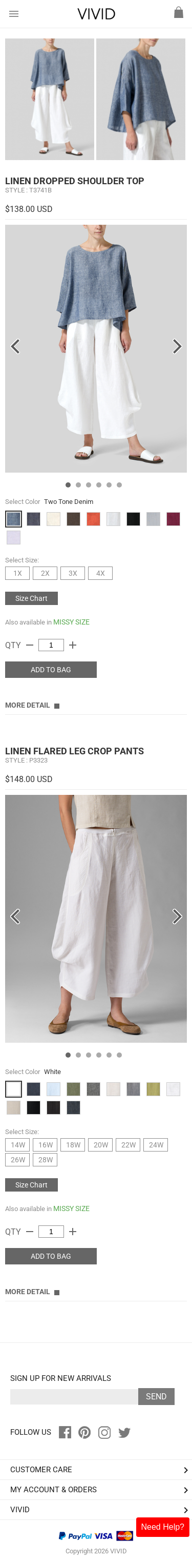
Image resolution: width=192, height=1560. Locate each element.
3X (73, 573)
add (73, 645)
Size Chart (31, 598)
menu (14, 14)
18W (73, 1145)
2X (45, 573)
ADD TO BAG (51, 670)
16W (45, 1145)
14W (18, 1145)
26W (18, 1160)
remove (30, 645)
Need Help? (163, 1527)
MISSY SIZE (71, 622)
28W (45, 1160)
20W (101, 1145)
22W (128, 1145)
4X (100, 573)
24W (156, 1145)
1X (17, 573)
